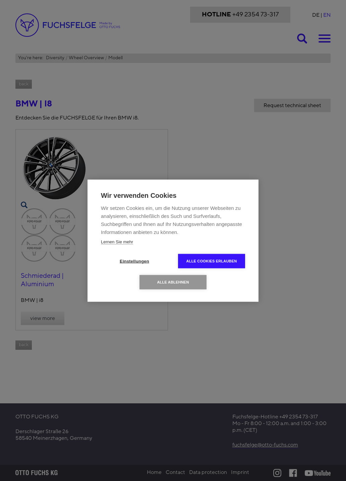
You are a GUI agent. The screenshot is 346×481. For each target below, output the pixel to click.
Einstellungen (134, 260)
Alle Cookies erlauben (211, 261)
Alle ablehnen (173, 282)
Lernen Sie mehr (117, 241)
